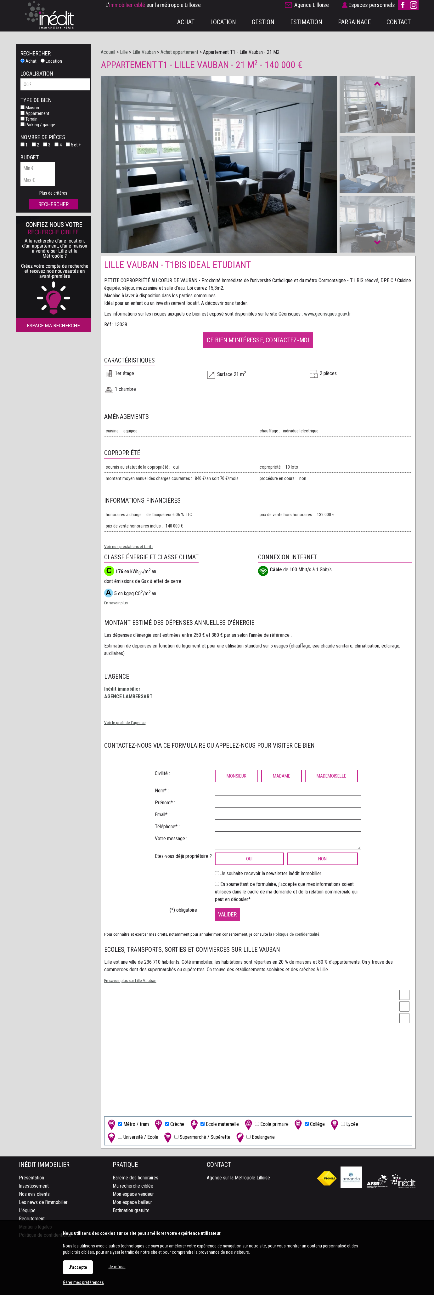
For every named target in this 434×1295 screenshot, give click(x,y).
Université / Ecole (132, 1137)
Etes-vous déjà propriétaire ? (183, 856)
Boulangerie (255, 1137)
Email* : (162, 815)
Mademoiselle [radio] (331, 776)
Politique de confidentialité (296, 934)
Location (51, 61)
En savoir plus (116, 602)
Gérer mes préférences (83, 1282)
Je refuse (117, 1266)
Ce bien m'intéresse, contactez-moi (258, 340)
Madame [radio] (281, 776)
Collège (309, 1124)
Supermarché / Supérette (196, 1137)
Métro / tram (127, 1124)
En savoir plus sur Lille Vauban (130, 980)
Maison (29, 108)
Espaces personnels (371, 5)
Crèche (168, 1124)
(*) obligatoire (183, 910)
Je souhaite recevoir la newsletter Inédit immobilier (270, 873)
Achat (28, 61)
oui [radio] (249, 859)
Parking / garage (37, 125)
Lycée (343, 1124)
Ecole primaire (266, 1124)
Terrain (28, 119)
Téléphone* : (167, 827)
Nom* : (162, 791)
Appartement (34, 113)
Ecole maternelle (214, 1124)
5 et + (73, 145)
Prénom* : (165, 803)
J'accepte (78, 1267)
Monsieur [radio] (236, 776)
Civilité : (162, 773)
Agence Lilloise (311, 5)
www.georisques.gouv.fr (327, 314)
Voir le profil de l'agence (125, 722)
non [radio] (322, 859)
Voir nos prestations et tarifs (128, 546)
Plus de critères (53, 193)
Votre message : (171, 838)
